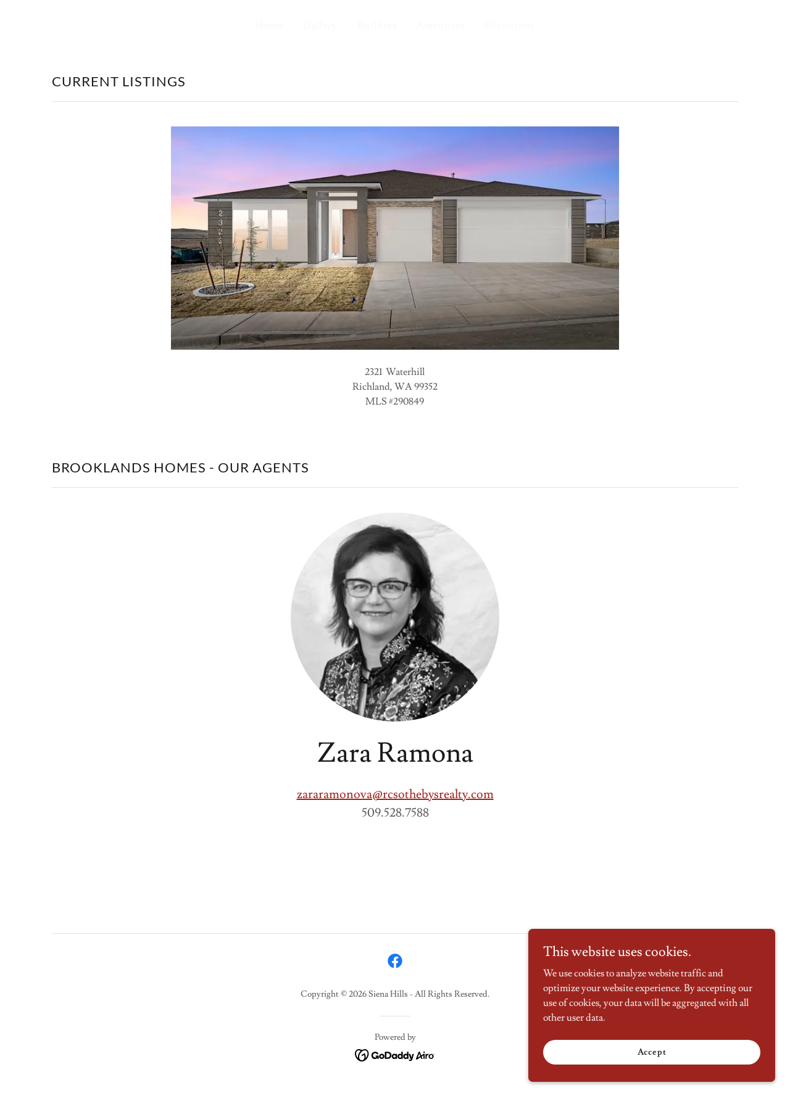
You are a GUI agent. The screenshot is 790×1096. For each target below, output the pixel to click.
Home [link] (269, 25)
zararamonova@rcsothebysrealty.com (395, 794)
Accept (651, 1051)
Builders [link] (377, 25)
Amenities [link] (441, 25)
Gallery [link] (320, 25)
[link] (395, 961)
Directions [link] (509, 25)
